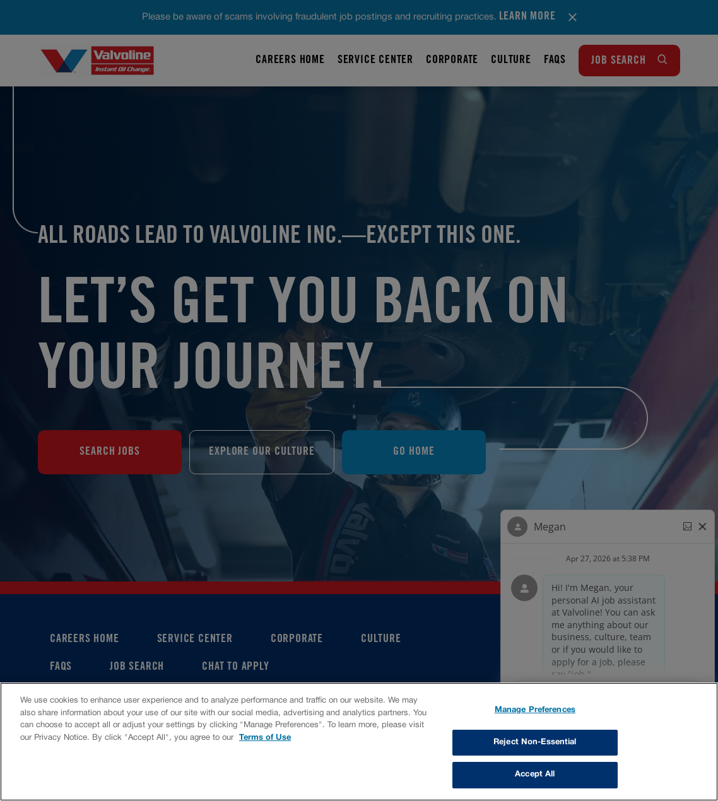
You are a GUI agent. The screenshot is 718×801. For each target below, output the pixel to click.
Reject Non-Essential (535, 742)
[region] (359, 741)
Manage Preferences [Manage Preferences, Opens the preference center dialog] (535, 710)
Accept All (535, 774)
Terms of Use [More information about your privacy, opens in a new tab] (265, 738)
